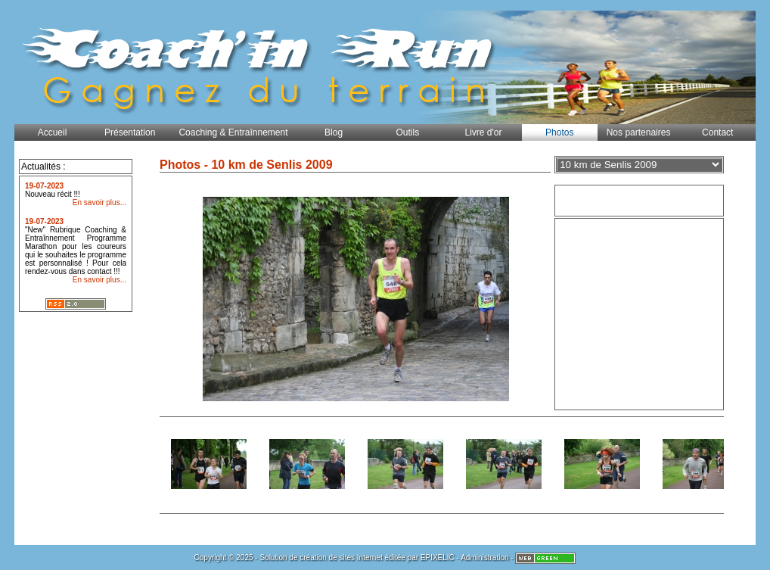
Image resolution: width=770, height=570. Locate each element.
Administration (484, 557)
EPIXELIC (438, 557)
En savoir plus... (99, 202)
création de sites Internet (341, 557)
